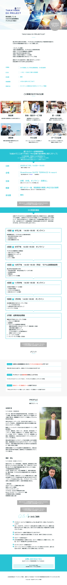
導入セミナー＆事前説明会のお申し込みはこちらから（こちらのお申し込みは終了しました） (33, 204)
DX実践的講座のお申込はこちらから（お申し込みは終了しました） (55, 25)
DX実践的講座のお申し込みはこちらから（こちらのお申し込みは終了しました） (33, 344)
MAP (31, 174)
